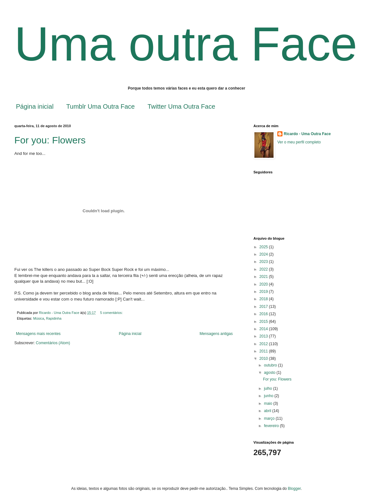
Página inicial (35, 106)
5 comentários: (112, 313)
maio (268, 403)
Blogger (294, 488)
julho (268, 388)
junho (269, 396)
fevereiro (272, 426)
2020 (264, 284)
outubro (271, 365)
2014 (264, 329)
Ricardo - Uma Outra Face (307, 134)
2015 (264, 321)
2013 (264, 336)
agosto (270, 372)
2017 (264, 306)
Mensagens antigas (216, 333)
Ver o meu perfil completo (299, 142)
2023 (264, 261)
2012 (264, 344)
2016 (264, 314)
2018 (264, 299)
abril (268, 411)
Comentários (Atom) (53, 343)
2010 (264, 358)
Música (38, 318)
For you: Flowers (49, 140)
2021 (264, 276)
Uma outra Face (185, 44)
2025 (264, 247)
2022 (264, 269)
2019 (264, 291)
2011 (264, 351)
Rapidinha (54, 318)
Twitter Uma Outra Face (181, 106)
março (270, 418)
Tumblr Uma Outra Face (100, 106)
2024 (264, 254)
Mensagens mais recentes (38, 333)
